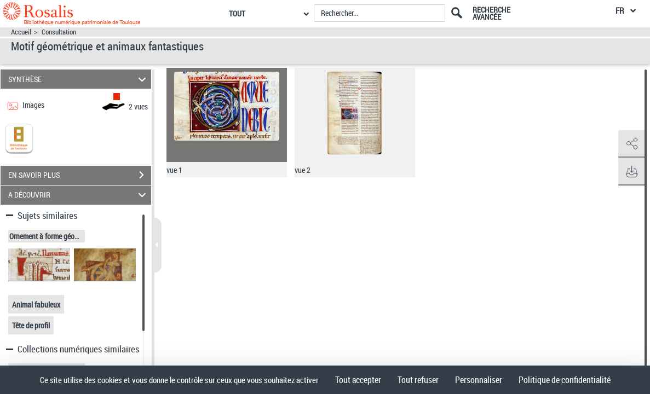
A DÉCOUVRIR (78, 195)
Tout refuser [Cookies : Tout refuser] (418, 380)
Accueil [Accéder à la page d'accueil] (21, 32)
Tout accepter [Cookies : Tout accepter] (358, 380)
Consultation (59, 32)
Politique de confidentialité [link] (565, 380)
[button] (631, 144)
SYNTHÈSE (78, 79)
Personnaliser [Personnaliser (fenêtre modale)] (478, 380)
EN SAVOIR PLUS (79, 175)
